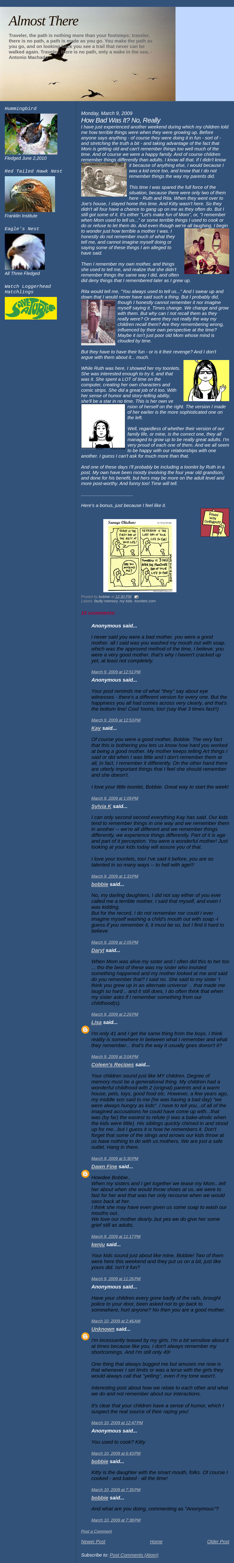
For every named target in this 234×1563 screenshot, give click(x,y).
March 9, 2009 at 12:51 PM (116, 672)
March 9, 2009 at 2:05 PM (114, 942)
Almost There (43, 20)
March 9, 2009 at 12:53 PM (116, 720)
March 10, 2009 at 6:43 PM (116, 1453)
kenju (98, 1244)
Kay (96, 728)
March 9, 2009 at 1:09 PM (114, 798)
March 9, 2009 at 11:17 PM (116, 1236)
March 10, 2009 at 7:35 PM (116, 1490)
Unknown (103, 1329)
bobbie (99, 884)
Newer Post (93, 1541)
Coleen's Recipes (112, 1064)
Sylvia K (101, 806)
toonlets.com (145, 601)
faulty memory (105, 601)
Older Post (218, 1541)
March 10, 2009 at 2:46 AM (116, 1321)
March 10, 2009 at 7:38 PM (116, 1520)
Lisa (96, 1022)
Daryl (97, 950)
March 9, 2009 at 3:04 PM (114, 1056)
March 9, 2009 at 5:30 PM (114, 1158)
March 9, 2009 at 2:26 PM (114, 1014)
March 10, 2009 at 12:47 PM (117, 1423)
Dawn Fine (104, 1166)
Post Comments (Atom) (134, 1555)
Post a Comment (96, 1531)
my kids (126, 601)
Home (156, 1541)
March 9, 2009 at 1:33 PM (114, 876)
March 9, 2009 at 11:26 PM (116, 1279)
